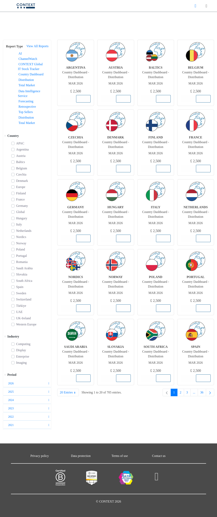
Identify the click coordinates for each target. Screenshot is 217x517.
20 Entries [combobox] (69, 392)
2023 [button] (28, 408)
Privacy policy (39, 456)
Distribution (26, 80)
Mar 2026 (75, 83)
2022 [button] (28, 416)
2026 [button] (28, 383)
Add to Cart (85, 98)
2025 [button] (28, 391)
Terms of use (119, 456)
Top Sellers (25, 112)
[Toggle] (5, 135)
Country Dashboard (31, 74)
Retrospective (27, 106)
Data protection (81, 456)
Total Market (26, 85)
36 (203, 393)
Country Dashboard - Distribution (75, 75)
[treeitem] (27, 135)
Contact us (159, 456)
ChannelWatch (27, 58)
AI (20, 53)
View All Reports (37, 46)
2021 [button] (28, 425)
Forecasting (25, 101)
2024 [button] (28, 400)
